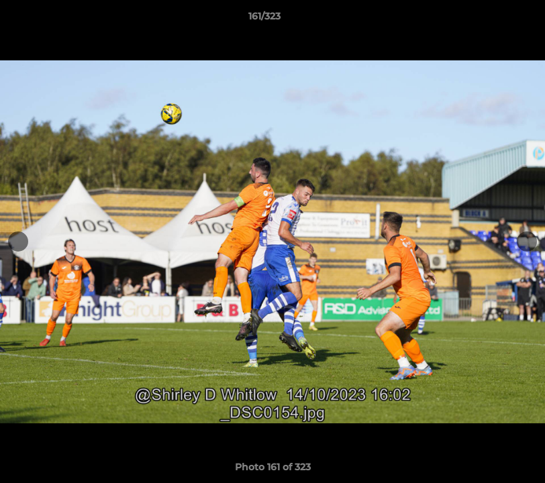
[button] (489, 19)
